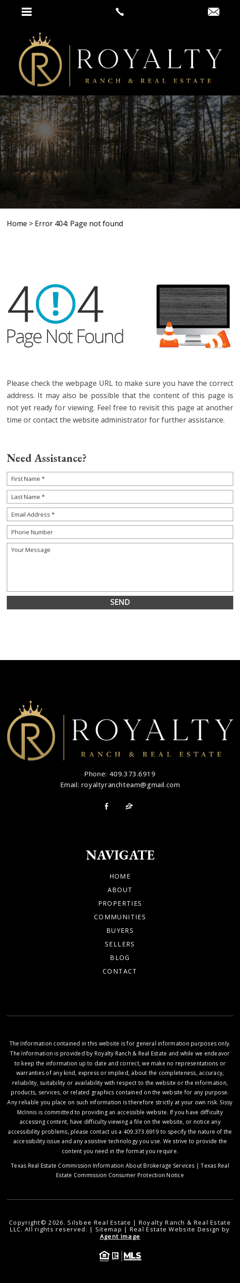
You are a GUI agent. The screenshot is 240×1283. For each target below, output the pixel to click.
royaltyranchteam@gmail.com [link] (130, 784)
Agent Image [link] (120, 1236)
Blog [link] (120, 958)
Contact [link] (120, 971)
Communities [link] (120, 917)
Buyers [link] (120, 930)
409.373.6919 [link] (132, 773)
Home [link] (120, 876)
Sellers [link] (120, 944)
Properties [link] (120, 903)
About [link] (120, 890)
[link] (120, 12)
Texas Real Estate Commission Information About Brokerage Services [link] (103, 1165)
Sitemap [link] (108, 1229)
